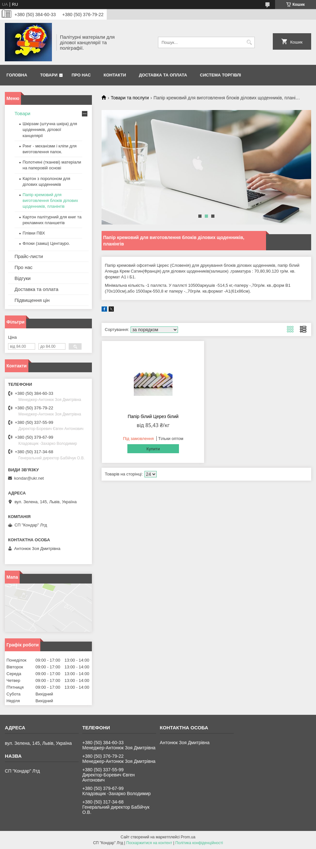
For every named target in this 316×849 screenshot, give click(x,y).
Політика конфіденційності (199, 843)
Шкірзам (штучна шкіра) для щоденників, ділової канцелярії (50, 129)
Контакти (115, 75)
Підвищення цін (32, 300)
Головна (16, 75)
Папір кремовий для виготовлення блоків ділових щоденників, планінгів (50, 200)
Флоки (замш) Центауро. (46, 243)
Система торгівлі (220, 75)
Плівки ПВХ (34, 233)
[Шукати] (249, 42)
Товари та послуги (130, 97)
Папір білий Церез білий (153, 416)
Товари (48, 75)
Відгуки (23, 278)
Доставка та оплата (163, 75)
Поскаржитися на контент (149, 843)
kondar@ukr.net (29, 478)
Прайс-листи (29, 256)
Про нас (81, 75)
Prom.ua (188, 837)
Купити (153, 448)
